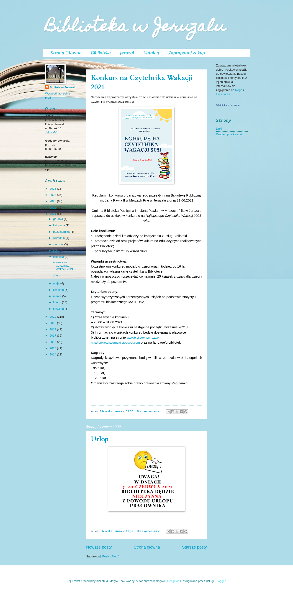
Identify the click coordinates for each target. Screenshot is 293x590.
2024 (53, 195)
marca (57, 296)
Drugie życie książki (229, 134)
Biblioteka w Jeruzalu (135, 27)
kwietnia (58, 289)
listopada (59, 225)
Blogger (221, 581)
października (61, 231)
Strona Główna (66, 52)
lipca (56, 250)
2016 (53, 342)
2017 (53, 335)
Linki (219, 128)
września (59, 238)
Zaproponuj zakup (186, 52)
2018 (53, 329)
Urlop (100, 439)
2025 (53, 188)
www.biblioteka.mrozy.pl (143, 337)
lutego (57, 302)
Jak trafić (51, 132)
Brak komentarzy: (149, 411)
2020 (53, 316)
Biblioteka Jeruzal (62, 87)
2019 (53, 323)
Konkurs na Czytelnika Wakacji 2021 (62, 266)
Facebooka (223, 94)
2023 (53, 201)
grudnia (58, 219)
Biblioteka (101, 52)
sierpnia (58, 244)
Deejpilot (173, 581)
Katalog (151, 52)
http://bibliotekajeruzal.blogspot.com (115, 342)
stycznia (58, 308)
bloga (239, 90)
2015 (53, 348)
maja (56, 283)
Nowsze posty (99, 547)
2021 (53, 213)
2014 (53, 354)
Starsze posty (194, 547)
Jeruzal (127, 52)
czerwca (59, 256)
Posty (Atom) (110, 556)
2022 (53, 207)
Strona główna (147, 547)
